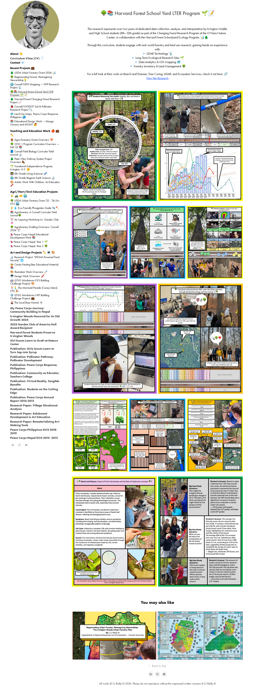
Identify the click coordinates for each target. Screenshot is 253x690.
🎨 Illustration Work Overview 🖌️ (29, 272)
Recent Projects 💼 (22, 68)
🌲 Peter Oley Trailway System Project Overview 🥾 (31, 160)
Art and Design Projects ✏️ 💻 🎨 (32, 252)
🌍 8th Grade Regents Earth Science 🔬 (32, 178)
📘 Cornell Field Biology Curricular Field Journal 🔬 (32, 153)
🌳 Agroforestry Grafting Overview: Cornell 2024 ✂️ (34, 228)
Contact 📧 (17, 62)
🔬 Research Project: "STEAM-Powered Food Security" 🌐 (34, 258)
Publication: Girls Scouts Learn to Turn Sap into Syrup (32, 350)
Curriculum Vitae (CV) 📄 (27, 58)
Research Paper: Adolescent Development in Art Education (30, 415)
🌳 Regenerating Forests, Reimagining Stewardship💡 (31, 78)
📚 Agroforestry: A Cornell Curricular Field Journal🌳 (33, 214)
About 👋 (16, 53)
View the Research (157, 78)
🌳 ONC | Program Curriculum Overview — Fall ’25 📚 (34, 145)
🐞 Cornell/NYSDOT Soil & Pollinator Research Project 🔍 (30, 108)
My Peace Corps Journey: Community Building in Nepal (30, 309)
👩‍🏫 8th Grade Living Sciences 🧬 (28, 173)
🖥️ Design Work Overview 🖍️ (27, 276)
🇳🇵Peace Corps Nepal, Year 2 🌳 (29, 246)
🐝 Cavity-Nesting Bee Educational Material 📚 (34, 266)
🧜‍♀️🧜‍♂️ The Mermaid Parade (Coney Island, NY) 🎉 (34, 289)
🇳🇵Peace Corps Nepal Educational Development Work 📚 (29, 236)
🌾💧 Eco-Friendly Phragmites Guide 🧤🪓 (34, 208)
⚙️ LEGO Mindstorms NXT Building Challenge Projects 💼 (29, 296)
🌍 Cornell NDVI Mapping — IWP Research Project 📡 (34, 86)
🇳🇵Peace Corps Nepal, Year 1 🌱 (29, 241)
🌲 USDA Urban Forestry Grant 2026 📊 (33, 72)
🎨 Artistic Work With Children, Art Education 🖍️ (35, 183)
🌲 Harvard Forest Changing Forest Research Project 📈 (35, 100)
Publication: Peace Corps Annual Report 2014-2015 (32, 399)
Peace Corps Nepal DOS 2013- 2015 (34, 438)
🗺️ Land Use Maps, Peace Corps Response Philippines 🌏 (34, 115)
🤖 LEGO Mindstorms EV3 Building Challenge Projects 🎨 (29, 282)
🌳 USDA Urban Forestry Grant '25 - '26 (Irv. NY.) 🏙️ (35, 202)
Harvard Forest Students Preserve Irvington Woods (32, 334)
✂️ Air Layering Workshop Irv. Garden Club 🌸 (34, 221)
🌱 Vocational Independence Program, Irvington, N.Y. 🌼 (31, 168)
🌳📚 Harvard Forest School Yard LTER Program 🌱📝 (31, 93)
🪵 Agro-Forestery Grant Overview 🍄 (31, 139)
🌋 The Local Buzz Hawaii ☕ (26, 302)
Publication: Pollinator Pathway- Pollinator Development (32, 358)
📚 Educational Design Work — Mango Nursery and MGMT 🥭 (32, 123)
